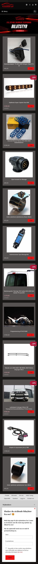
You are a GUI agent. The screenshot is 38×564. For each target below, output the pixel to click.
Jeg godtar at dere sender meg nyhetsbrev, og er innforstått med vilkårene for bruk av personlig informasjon (18, 550)
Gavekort (15, 498)
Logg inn (22, 498)
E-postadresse (19, 542)
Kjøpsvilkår (7, 498)
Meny (4, 11)
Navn (19, 536)
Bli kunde (14, 495)
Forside (7, 495)
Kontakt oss (30, 498)
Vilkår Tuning (29, 495)
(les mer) (20, 552)
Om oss (21, 495)
